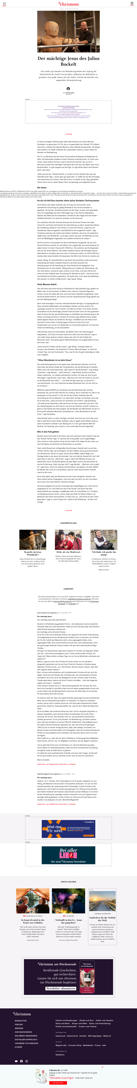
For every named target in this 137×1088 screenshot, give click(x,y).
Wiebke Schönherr (104, 570)
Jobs (104, 1045)
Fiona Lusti (62, 940)
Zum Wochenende (23, 1032)
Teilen (67, 134)
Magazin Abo (61, 1045)
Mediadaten (88, 1045)
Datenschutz (72, 1036)
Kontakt (83, 1036)
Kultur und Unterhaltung (100, 1023)
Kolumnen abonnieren (26, 1036)
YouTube (16, 1061)
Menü (4, 6)
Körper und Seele (79, 1023)
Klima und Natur (63, 1023)
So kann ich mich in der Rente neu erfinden (33, 921)
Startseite (61, 8)
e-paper (18, 1047)
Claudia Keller (30, 940)
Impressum (61, 1036)
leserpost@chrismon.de (63, 601)
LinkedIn (72, 604)
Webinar (19, 1028)
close (102, 1067)
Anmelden (131, 4)
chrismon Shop (74, 1045)
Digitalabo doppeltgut (26, 1040)
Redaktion (60, 1055)
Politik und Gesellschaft (66, 1027)
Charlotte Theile (69, 940)
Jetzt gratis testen (58, 1083)
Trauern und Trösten (88, 1027)
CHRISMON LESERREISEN (102, 914)
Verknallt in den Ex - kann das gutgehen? (68, 921)
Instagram (95, 601)
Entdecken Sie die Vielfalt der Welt (102, 919)
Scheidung (70, 916)
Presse (98, 1045)
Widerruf (107, 1036)
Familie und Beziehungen (66, 1020)
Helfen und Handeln (104, 1020)
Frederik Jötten (70, 93)
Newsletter (20, 1021)
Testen (116, 4)
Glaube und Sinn (86, 1020)
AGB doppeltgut (95, 1036)
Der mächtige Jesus (44, 616)
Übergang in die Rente (34, 916)
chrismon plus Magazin (26, 1043)
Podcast (19, 1025)
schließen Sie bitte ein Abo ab (79, 599)
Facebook (61, 604)
